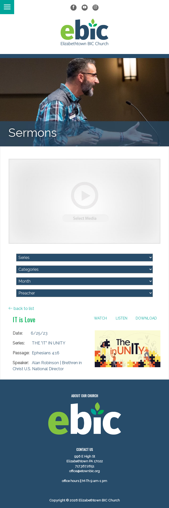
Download (146, 318)
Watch (100, 318)
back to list (21, 308)
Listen (121, 318)
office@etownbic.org (84, 471)
